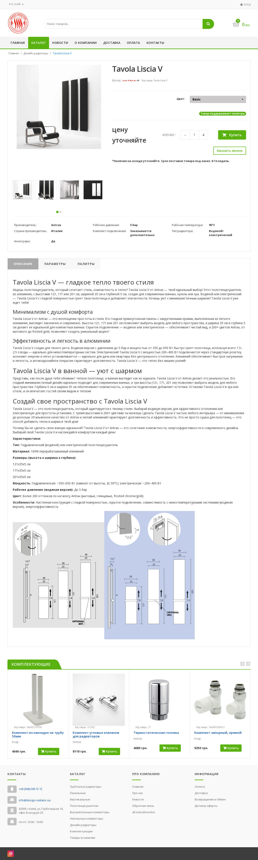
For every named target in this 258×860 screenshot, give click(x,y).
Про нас (137, 793)
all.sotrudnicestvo (143, 812)
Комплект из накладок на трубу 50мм (38, 736)
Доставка (111, 43)
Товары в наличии (82, 838)
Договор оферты (206, 806)
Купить (232, 135)
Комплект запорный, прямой (218, 734)
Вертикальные (80, 799)
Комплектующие (81, 831)
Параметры (55, 265)
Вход (247, 4)
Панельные (78, 793)
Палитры (86, 265)
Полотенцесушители (84, 806)
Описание (23, 265)
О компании (86, 43)
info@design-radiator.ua (35, 800)
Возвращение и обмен (210, 799)
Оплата (133, 43)
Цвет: (181, 99)
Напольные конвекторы (86, 818)
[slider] (19, 746)
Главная (18, 43)
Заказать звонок (230, 151)
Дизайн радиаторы (35, 53)
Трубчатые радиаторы (85, 786)
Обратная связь (143, 806)
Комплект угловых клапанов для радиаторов (96, 736)
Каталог (38, 43)
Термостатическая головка (156, 734)
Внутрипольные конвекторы (89, 812)
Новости (60, 43)
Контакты (155, 43)
